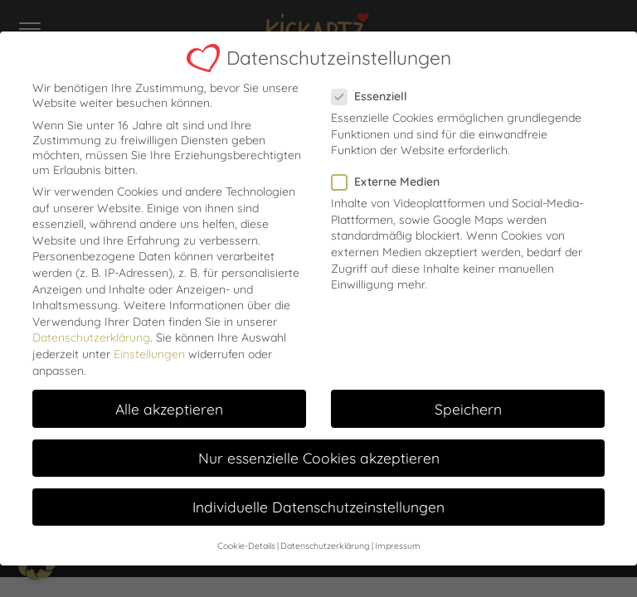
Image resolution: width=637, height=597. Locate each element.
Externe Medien (390, 176)
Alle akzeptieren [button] (169, 403)
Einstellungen (149, 348)
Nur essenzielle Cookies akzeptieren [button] (319, 452)
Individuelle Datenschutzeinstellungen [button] (318, 501)
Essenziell (374, 90)
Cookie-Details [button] (246, 540)
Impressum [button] (398, 540)
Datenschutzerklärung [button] (325, 540)
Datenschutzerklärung (91, 332)
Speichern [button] (468, 403)
